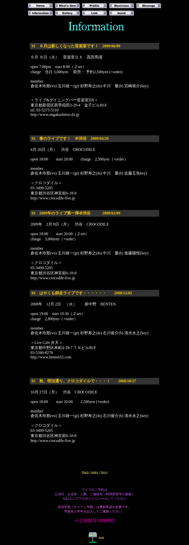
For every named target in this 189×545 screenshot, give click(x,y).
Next (104, 472)
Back (85, 472)
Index (94, 472)
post (101, 537)
